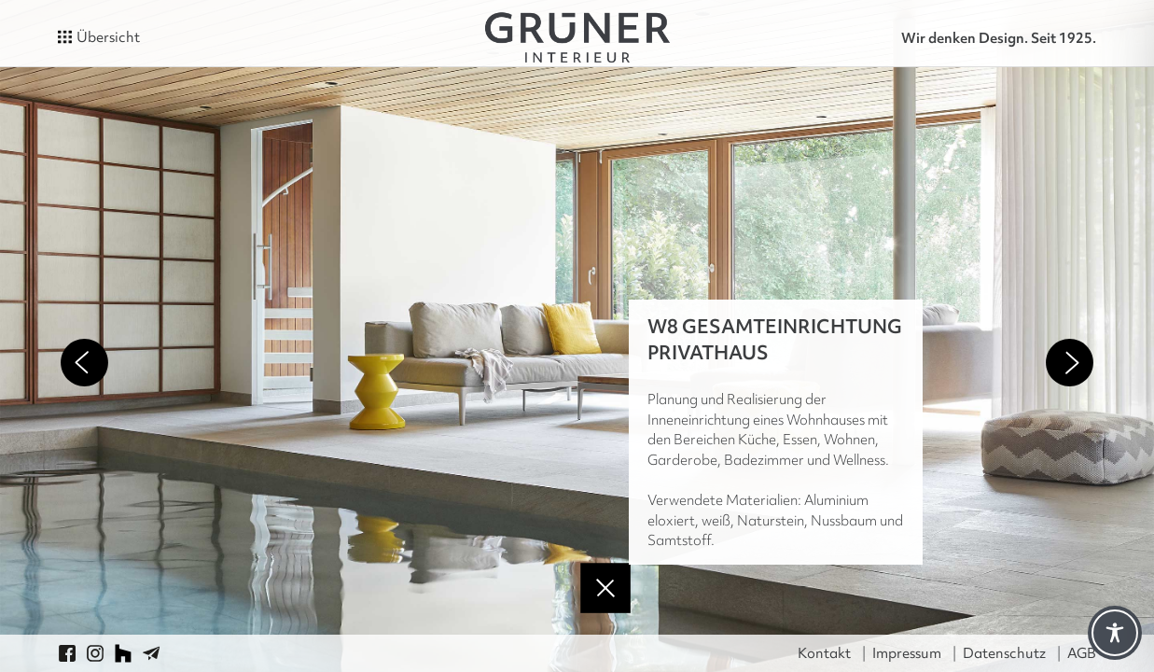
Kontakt (824, 653)
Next (1069, 362)
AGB (1081, 653)
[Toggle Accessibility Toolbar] (1115, 633)
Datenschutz (1004, 653)
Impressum (906, 653)
